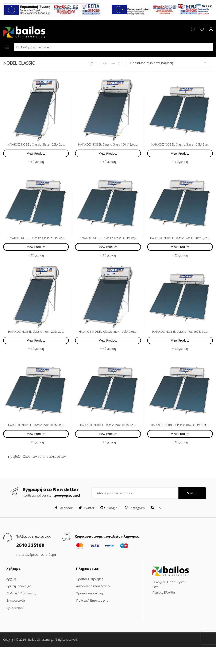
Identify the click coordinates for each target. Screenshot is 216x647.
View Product (36, 153)
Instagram (135, 508)
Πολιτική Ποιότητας (21, 593)
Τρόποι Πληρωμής (89, 579)
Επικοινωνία (15, 600)
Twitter (86, 508)
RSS (156, 508)
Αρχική (11, 579)
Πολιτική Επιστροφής (92, 600)
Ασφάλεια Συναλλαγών (93, 586)
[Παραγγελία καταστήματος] (168, 63)
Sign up (192, 493)
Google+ (109, 508)
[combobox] (113, 47)
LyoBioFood (15, 607)
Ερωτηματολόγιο (18, 586)
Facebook (64, 508)
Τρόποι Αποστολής (90, 593)
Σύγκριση (37, 162)
